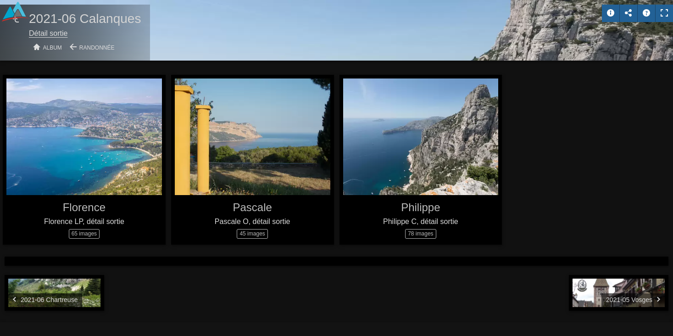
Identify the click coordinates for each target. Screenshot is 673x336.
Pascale (252, 207)
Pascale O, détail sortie (252, 221)
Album (52, 48)
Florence (84, 207)
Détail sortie (48, 33)
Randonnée (97, 48)
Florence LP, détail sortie (84, 221)
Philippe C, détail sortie (420, 221)
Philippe (420, 207)
